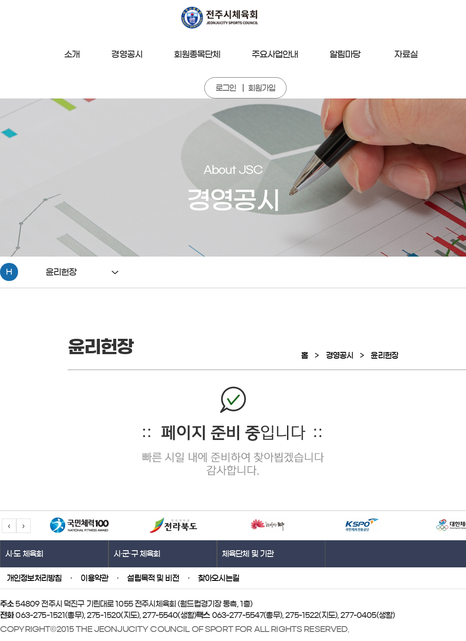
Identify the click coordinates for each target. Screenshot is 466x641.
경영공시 (339, 355)
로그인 (226, 88)
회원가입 (262, 88)
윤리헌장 (384, 355)
